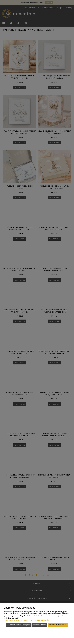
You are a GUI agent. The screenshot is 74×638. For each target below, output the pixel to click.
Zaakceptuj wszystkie (57, 625)
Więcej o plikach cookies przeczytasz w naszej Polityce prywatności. (26, 620)
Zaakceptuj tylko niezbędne (19, 625)
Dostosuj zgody (39, 625)
